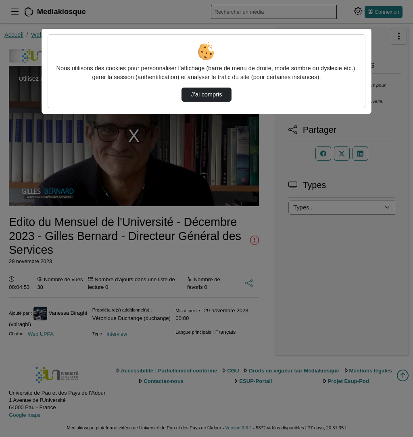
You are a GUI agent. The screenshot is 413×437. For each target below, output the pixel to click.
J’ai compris (206, 94)
